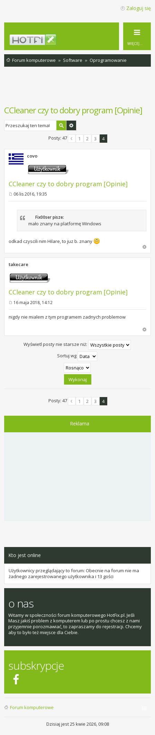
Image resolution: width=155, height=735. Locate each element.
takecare (18, 264)
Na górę (144, 247)
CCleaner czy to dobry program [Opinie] (73, 110)
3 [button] (95, 138)
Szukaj (61, 125)
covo (32, 156)
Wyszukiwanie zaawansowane (71, 125)
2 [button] (87, 138)
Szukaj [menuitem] (146, 61)
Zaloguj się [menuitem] (138, 8)
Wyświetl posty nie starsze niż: (77, 345)
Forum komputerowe (32, 707)
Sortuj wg (77, 356)
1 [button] (79, 138)
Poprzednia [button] (71, 138)
